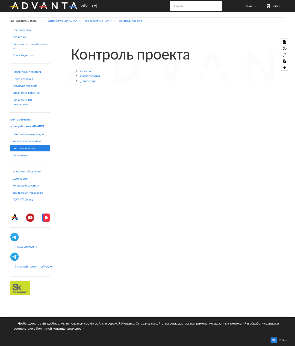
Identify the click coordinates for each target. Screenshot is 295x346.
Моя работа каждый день (29, 134)
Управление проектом (27, 141)
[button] (249, 6)
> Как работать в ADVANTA (27, 126)
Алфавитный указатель (27, 72)
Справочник (20, 155)
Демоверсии (21, 179)
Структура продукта (25, 86)
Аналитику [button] (21, 37)
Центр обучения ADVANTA (64, 21)
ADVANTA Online (23, 200)
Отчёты (85, 71)
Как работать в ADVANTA (100, 21)
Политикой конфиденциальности (60, 328)
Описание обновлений (27, 171)
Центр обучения (23, 79)
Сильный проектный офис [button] (34, 266)
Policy (283, 340)
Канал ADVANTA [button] (26, 247)
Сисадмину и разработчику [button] (30, 45)
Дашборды (88, 81)
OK (274, 340)
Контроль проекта (130, 21)
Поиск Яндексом (23, 55)
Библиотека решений (26, 93)
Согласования (90, 76)
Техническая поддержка (28, 193)
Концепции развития (26, 185)
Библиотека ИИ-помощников (23, 102)
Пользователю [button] (23, 30)
